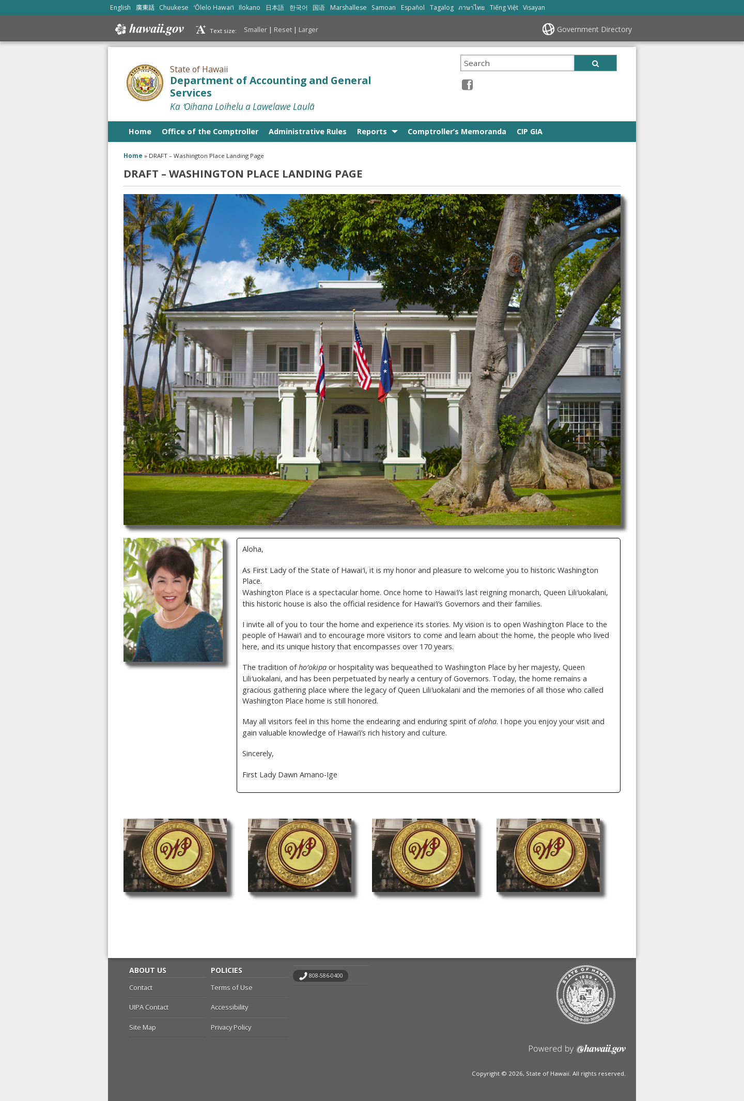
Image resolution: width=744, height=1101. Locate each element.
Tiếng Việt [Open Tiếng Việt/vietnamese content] (504, 7)
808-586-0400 (326, 975)
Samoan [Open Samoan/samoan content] (383, 7)
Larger (308, 29)
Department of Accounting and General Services (270, 87)
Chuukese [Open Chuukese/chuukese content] (174, 7)
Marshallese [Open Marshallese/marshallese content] (348, 7)
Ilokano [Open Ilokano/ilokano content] (249, 7)
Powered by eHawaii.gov (577, 1053)
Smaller (255, 29)
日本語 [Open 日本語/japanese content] (275, 7)
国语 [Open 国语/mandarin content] (319, 7)
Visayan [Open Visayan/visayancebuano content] (534, 7)
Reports (372, 131)
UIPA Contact (148, 1007)
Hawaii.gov (148, 29)
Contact (140, 987)
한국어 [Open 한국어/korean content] (298, 7)
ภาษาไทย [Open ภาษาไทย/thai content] (471, 7)
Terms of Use (232, 987)
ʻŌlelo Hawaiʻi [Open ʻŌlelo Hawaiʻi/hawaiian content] (214, 7)
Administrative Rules (308, 131)
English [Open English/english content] (120, 7)
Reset (283, 29)
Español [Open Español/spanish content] (413, 7)
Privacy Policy (231, 1027)
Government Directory (594, 29)
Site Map (142, 1027)
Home (140, 131)
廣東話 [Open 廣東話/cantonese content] (145, 7)
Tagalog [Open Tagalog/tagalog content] (442, 7)
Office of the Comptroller (210, 131)
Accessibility (229, 1007)
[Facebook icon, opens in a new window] (467, 84)
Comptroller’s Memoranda (457, 131)
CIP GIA (529, 131)
